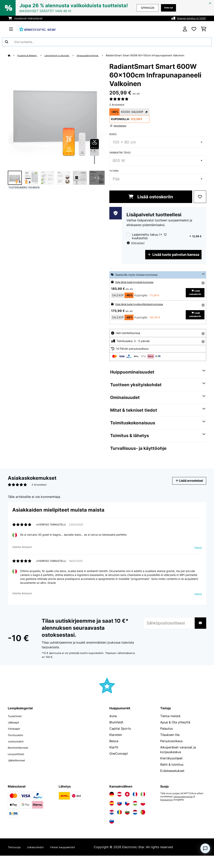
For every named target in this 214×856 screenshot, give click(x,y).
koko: (113, 134)
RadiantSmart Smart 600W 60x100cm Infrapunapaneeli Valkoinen (158, 55)
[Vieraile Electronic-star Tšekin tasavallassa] (127, 803)
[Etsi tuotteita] (107, 42)
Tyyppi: (114, 170)
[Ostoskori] (203, 29)
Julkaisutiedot (39, 847)
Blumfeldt (116, 723)
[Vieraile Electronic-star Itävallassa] (119, 794)
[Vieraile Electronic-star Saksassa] (111, 794)
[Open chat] (205, 848)
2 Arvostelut (116, 104)
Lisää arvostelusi (186, 481)
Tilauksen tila (170, 735)
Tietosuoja (15, 847)
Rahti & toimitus (171, 765)
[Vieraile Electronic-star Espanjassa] (111, 803)
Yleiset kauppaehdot (71, 847)
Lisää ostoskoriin (150, 196)
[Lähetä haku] (6, 42)
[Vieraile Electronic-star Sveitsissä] (127, 794)
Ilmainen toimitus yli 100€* (189, 18)
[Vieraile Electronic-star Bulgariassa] (127, 812)
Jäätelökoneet (18, 760)
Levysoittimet (18, 754)
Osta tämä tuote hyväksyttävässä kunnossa (143, 304)
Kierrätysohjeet (171, 759)
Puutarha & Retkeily (30, 55)
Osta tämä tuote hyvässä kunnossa (137, 282)
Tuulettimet (16, 716)
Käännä (197, 547)
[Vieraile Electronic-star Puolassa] (143, 803)
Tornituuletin (17, 735)
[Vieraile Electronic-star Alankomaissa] (135, 812)
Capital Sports (120, 729)
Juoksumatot (17, 741)
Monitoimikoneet (20, 748)
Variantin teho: (120, 152)
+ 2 (96, 178)
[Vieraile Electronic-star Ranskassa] (135, 794)
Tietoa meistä (170, 716)
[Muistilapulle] (200, 196)
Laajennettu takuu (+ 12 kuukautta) (149, 236)
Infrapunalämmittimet (99, 55)
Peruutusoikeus (171, 741)
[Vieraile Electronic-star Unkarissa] (135, 803)
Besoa (113, 741)
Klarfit (113, 748)
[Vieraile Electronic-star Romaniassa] (119, 812)
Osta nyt (167, 7)
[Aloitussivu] (13, 55)
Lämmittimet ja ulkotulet (64, 55)
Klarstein (115, 735)
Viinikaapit (15, 729)
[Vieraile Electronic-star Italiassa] (143, 794)
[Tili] (185, 29)
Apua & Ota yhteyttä (175, 723)
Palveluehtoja (167, 800)
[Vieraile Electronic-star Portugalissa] (143, 812)
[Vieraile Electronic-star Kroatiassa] (111, 812)
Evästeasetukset (172, 771)
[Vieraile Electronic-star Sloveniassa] (111, 821)
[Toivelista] (194, 29)
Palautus (166, 729)
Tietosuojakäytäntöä (184, 797)
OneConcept (118, 754)
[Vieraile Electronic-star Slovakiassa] (119, 803)
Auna (113, 716)
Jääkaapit (15, 723)
